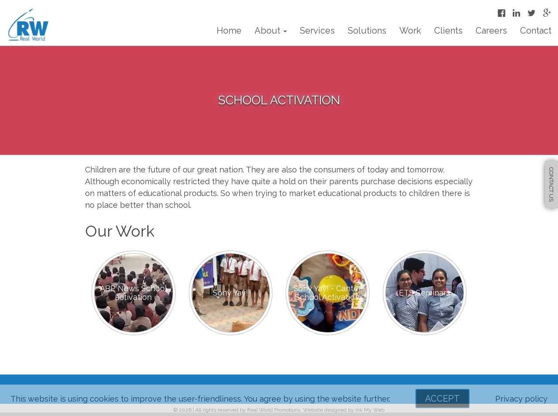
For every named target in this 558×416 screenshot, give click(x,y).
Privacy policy (521, 398)
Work (410, 30)
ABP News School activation (133, 293)
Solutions (367, 30)
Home (229, 30)
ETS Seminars (424, 292)
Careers (491, 30)
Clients (448, 30)
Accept (442, 398)
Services (317, 30)
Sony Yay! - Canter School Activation (327, 293)
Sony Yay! (230, 292)
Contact (535, 30)
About (271, 30)
